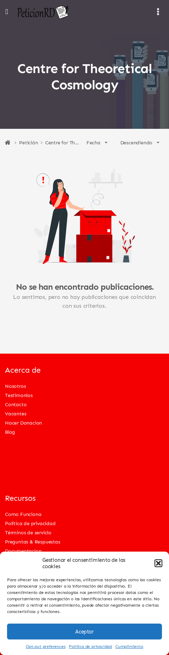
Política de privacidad (90, 646)
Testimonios (19, 395)
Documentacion (23, 551)
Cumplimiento (129, 646)
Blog (10, 432)
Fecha (97, 142)
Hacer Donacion (23, 423)
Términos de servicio (28, 532)
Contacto (15, 404)
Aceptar (84, 632)
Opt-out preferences (45, 646)
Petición (28, 142)
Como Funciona (23, 514)
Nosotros (15, 386)
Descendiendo (139, 142)
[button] (158, 563)
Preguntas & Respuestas (32, 542)
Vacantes (15, 413)
